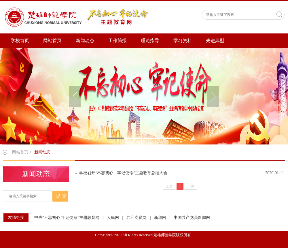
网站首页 (52, 40)
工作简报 (117, 40)
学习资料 (182, 40)
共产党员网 (136, 218)
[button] (75, 96)
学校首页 (20, 40)
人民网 (113, 218)
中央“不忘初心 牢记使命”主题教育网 (66, 218)
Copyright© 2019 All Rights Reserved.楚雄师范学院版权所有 (144, 235)
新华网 (160, 218)
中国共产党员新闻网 (192, 218)
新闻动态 (85, 40)
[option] (144, 96)
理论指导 (150, 40)
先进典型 (215, 40)
